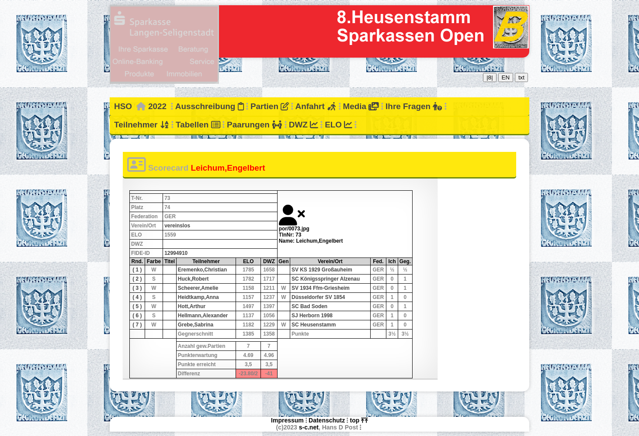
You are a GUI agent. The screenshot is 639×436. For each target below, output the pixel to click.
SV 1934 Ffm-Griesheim (321, 288)
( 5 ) (137, 306)
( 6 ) (137, 315)
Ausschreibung (209, 106)
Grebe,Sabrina (195, 325)
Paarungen (254, 124)
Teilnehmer (141, 124)
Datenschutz (327, 420)
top (359, 420)
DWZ (303, 124)
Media (361, 106)
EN (506, 77)
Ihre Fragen (413, 106)
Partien (269, 106)
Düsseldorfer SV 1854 (318, 297)
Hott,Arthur (191, 306)
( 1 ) (137, 270)
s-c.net (309, 427)
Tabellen (198, 124)
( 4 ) (137, 297)
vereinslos (177, 226)
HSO (123, 106)
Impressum (287, 420)
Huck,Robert (193, 279)
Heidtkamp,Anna (198, 297)
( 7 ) (137, 325)
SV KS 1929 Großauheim (322, 270)
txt (521, 77)
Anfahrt (316, 106)
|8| (489, 77)
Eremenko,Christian (202, 270)
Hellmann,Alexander (203, 315)
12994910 (176, 253)
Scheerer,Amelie (198, 288)
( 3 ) (137, 288)
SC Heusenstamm (314, 325)
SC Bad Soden (309, 306)
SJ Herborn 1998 (312, 315)
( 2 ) (137, 279)
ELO (338, 124)
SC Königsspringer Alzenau (326, 279)
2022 (157, 106)
